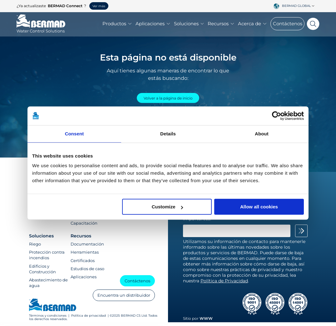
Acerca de (252, 24)
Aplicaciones (153, 24)
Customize (167, 206)
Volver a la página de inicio (168, 99)
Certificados (83, 264)
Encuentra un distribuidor (122, 298)
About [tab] (262, 133)
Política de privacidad (88, 319)
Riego (35, 247)
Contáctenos (287, 24)
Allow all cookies (259, 206)
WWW (206, 322)
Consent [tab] (74, 133)
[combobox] (299, 6)
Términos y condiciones (48, 319)
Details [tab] (168, 133)
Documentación (87, 247)
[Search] (311, 24)
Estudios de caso (87, 272)
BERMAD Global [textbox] (296, 6)
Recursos (221, 24)
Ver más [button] (98, 6)
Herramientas (85, 256)
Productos (116, 24)
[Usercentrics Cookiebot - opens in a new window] (276, 115)
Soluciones (189, 24)
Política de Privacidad (224, 284)
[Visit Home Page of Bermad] (41, 28)
